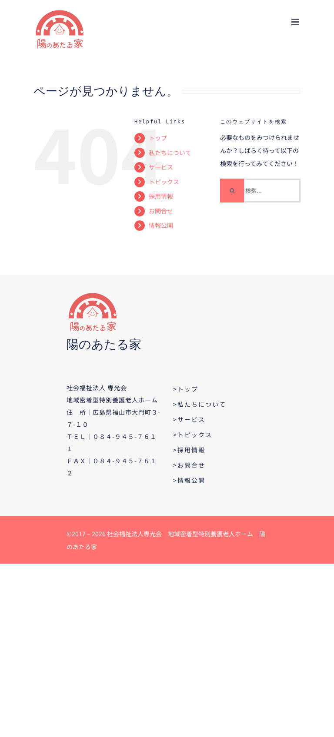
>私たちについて (199, 404)
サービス (161, 167)
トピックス (164, 181)
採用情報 (161, 196)
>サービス (189, 419)
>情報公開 (189, 480)
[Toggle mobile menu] (296, 22)
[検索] (232, 191)
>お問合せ (189, 465)
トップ (158, 137)
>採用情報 (189, 449)
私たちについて (170, 152)
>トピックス (192, 434)
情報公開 (161, 225)
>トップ (185, 389)
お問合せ (161, 210)
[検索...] (260, 191)
